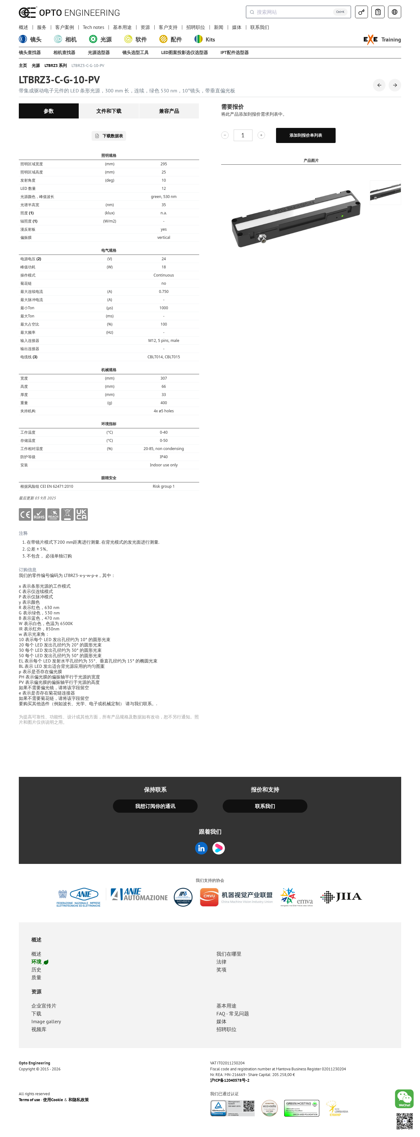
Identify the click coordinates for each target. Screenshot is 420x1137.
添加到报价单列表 (306, 135)
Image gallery (46, 1021)
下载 (36, 1013)
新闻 (218, 27)
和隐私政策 (78, 1099)
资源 (145, 27)
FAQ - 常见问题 (232, 1013)
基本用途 (122, 27)
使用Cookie (53, 1099)
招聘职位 (195, 27)
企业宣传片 (43, 1005)
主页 (23, 65)
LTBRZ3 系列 (56, 65)
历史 (36, 969)
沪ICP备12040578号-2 (229, 1080)
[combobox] (298, 12)
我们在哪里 (229, 954)
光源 (36, 65)
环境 (39, 961)
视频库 (38, 1029)
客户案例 (64, 27)
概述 (23, 27)
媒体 (237, 27)
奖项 (221, 969)
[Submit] (251, 12)
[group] (385, 192)
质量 (36, 977)
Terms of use (29, 1099)
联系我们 (259, 27)
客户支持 (168, 27)
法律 (221, 961)
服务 (41, 27)
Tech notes (93, 27)
